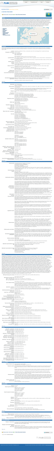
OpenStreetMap (46, 43)
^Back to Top (3, 81)
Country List (34, 2)
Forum (47, 2)
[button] (36, 33)
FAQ (41, 2)
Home (26, 2)
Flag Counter (9, 3)
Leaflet (41, 43)
